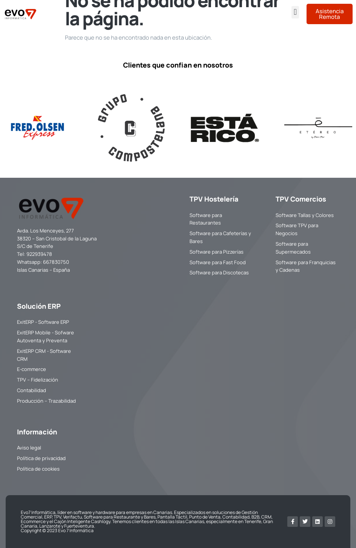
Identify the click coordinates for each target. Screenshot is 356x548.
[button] (295, 12)
